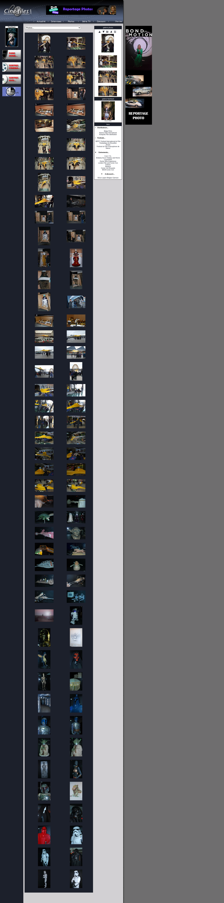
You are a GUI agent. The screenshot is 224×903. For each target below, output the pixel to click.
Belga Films (108, 131)
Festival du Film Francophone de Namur (108, 147)
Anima (108, 145)
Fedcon (108, 165)
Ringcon (108, 166)
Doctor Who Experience (108, 161)
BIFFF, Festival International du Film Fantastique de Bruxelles (108, 142)
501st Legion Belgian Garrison (108, 178)
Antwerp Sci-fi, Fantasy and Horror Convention (108, 158)
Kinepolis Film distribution (108, 134)
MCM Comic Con (108, 170)
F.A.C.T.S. (108, 156)
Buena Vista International (108, 133)
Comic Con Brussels (108, 168)
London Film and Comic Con (108, 163)
